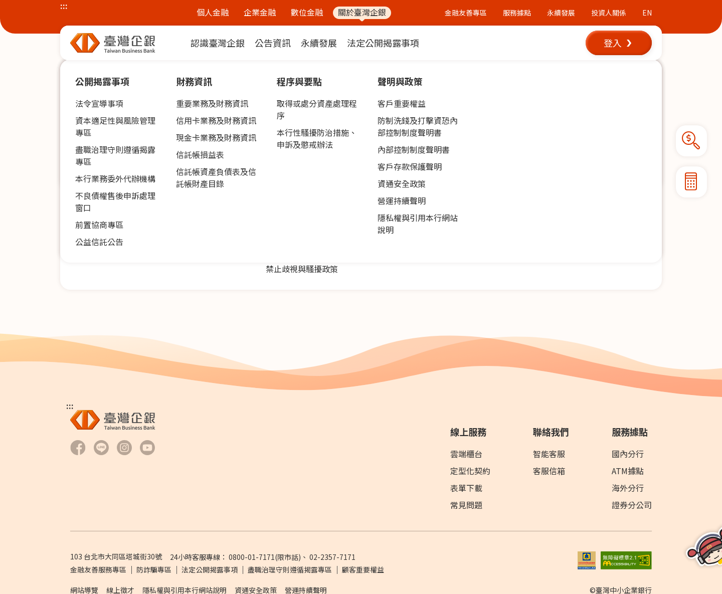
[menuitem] (218, 43)
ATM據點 (628, 471)
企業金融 (260, 12)
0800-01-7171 (252, 557)
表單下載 (466, 488)
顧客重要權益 (363, 569)
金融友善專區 (466, 13)
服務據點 (517, 13)
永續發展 (561, 13)
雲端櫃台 (466, 454)
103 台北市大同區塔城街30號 (116, 556)
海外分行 (628, 488)
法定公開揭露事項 (210, 569)
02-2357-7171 (332, 557)
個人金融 (213, 12)
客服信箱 (549, 471)
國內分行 (628, 454)
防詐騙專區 (153, 569)
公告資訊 (112, 70)
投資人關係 (608, 13)
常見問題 (466, 505)
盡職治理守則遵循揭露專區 (290, 569)
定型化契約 (470, 471)
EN (647, 13)
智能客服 (549, 454)
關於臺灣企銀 (362, 12)
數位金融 (307, 12)
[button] (619, 43)
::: (64, 6)
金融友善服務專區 (98, 569)
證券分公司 (632, 505)
